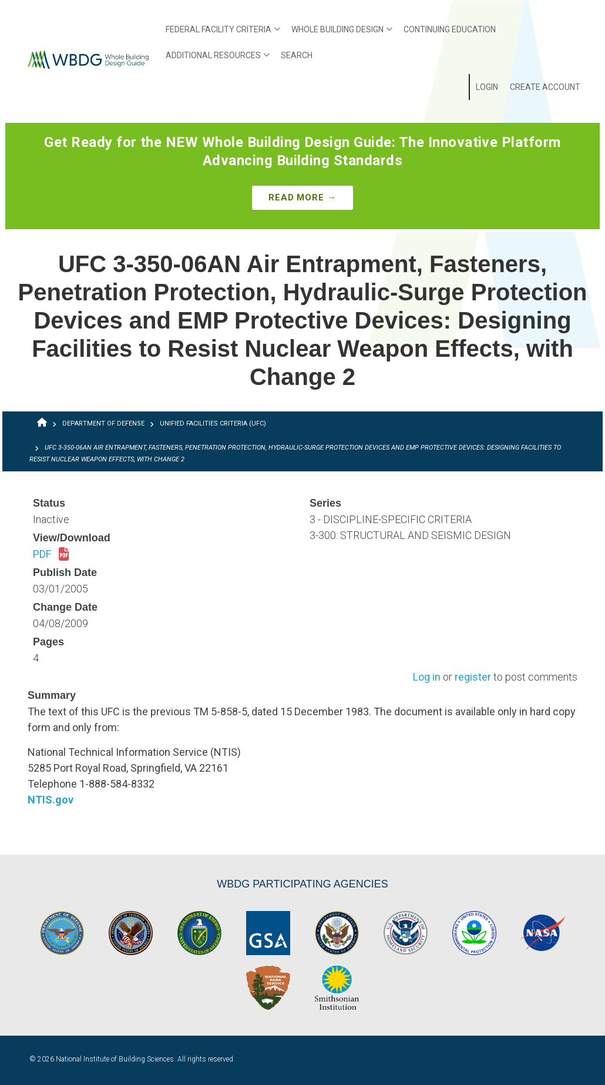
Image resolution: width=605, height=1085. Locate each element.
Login (487, 87)
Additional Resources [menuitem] (215, 59)
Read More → (302, 197)
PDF (51, 555)
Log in (427, 677)
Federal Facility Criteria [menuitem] (220, 33)
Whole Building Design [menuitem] (338, 33)
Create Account (545, 87)
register (473, 677)
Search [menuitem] (296, 55)
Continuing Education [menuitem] (450, 29)
